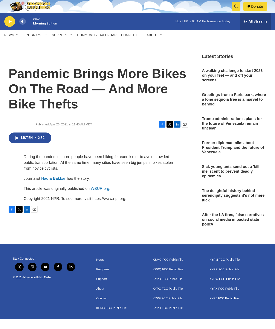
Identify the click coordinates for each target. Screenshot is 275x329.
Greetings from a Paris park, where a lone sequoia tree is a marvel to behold (234, 109)
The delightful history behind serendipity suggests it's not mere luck (233, 205)
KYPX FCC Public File (224, 298)
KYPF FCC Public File (167, 308)
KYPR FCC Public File (224, 279)
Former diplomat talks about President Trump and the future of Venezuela (233, 157)
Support (60, 44)
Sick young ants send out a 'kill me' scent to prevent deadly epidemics (230, 181)
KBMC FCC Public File (168, 269)
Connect (129, 44)
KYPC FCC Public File (168, 298)
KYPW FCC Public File (224, 288)
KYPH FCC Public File (168, 317)
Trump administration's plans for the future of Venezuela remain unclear (232, 133)
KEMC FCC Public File (111, 317)
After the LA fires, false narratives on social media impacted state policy (233, 229)
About (100, 298)
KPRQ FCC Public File (168, 279)
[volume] (22, 31)
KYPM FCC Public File (224, 269)
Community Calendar (97, 44)
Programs (33, 44)
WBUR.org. (100, 198)
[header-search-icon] (238, 11)
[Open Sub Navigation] (17, 44)
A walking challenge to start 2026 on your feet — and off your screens (232, 85)
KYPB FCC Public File (167, 288)
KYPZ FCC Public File (224, 308)
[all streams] (255, 31)
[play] (9, 31)
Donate (259, 11)
